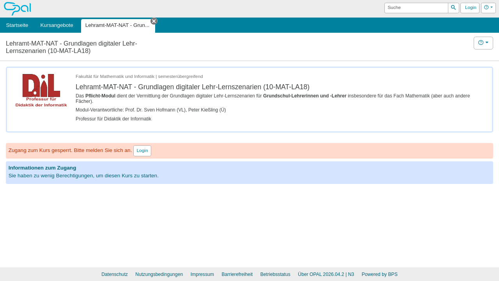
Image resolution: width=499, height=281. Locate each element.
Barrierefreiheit (237, 274)
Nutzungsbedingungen (159, 274)
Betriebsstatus (275, 274)
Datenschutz (114, 274)
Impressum (202, 274)
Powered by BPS (380, 274)
